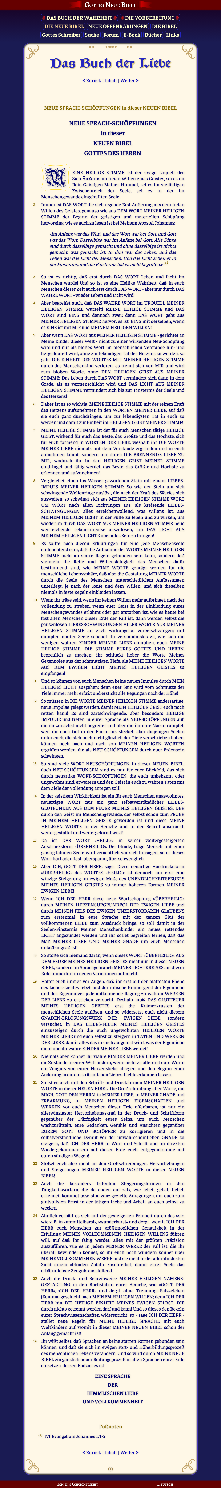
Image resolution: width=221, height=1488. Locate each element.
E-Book (132, 34)
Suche (92, 34)
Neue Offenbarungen (118, 26)
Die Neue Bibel (64, 26)
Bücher (153, 34)
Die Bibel (164, 26)
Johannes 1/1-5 (90, 1436)
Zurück (91, 80)
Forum (111, 34)
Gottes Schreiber (61, 34)
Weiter (129, 80)
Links (172, 34)
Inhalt (110, 80)
